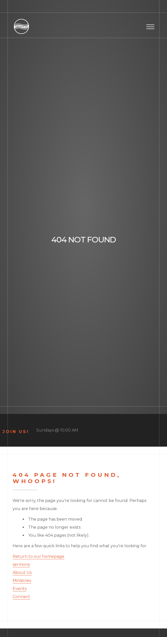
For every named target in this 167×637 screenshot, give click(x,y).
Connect (21, 596)
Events (19, 588)
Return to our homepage (38, 556)
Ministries (22, 580)
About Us (22, 572)
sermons (21, 564)
